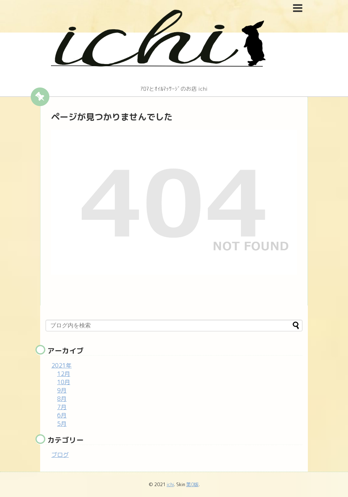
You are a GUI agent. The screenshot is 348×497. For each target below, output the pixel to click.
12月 (63, 374)
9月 (62, 390)
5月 (62, 424)
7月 (62, 407)
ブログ (60, 455)
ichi (170, 484)
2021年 (61, 365)
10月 (63, 382)
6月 (62, 415)
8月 (62, 399)
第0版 (192, 484)
